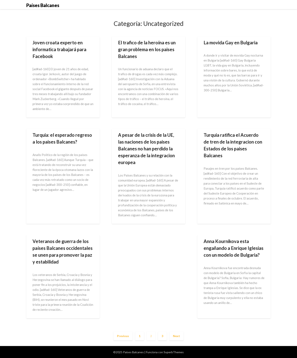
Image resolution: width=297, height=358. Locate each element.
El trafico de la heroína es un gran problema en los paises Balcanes (147, 49)
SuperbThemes (174, 352)
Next (176, 336)
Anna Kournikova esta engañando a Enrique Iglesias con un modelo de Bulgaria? (233, 248)
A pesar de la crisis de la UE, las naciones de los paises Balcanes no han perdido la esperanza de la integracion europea (146, 148)
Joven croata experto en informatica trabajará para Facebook (59, 49)
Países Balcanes (42, 5)
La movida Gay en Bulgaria (231, 42)
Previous (123, 336)
